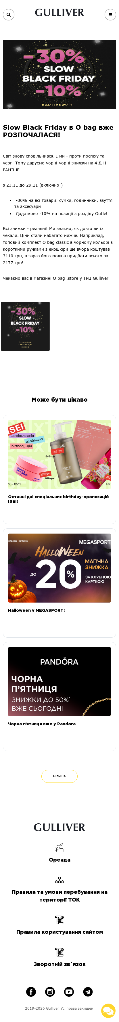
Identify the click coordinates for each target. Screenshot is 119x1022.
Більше (59, 776)
